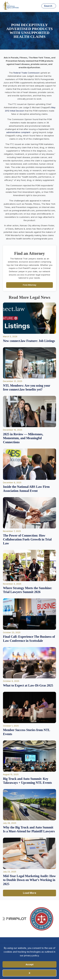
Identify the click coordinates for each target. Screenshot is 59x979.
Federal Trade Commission (26, 72)
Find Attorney (29, 285)
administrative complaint (18, 132)
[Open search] (48, 6)
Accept (29, 964)
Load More (29, 892)
